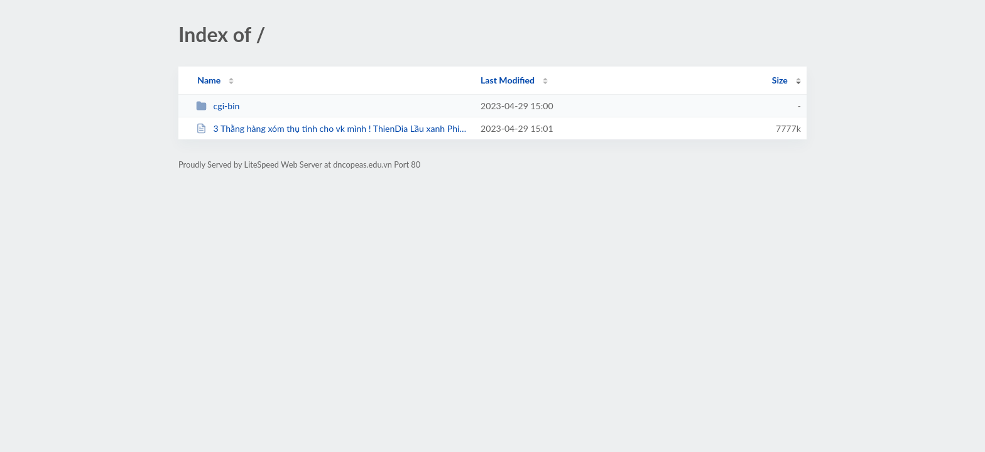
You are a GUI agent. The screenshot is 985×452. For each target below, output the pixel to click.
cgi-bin (217, 105)
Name (208, 80)
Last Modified (508, 80)
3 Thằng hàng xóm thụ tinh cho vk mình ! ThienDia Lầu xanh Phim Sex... (332, 128)
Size (780, 80)
